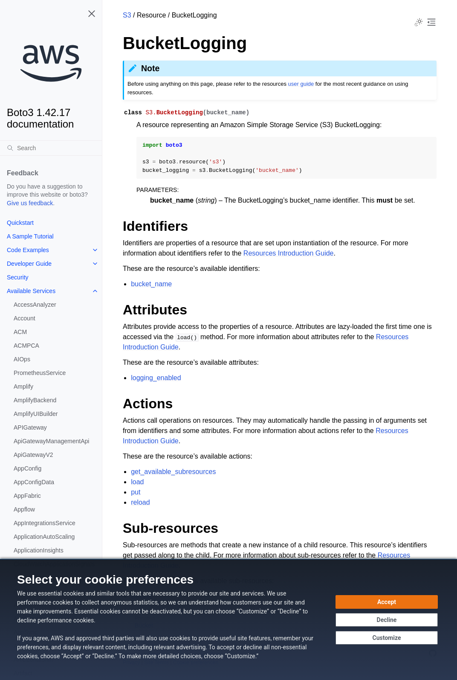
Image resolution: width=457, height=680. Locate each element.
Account (24, 318)
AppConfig (27, 468)
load (137, 481)
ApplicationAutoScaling (44, 536)
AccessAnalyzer (35, 304)
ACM (20, 331)
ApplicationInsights (39, 550)
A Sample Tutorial (30, 236)
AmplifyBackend (35, 400)
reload (140, 502)
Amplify (23, 386)
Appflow (24, 509)
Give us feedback (30, 203)
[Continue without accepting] (387, 620)
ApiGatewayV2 (33, 454)
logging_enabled (156, 377)
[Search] (51, 148)
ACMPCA (26, 345)
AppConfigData (34, 482)
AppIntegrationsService (44, 523)
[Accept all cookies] (387, 602)
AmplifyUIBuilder (36, 413)
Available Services (31, 291)
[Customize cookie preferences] (387, 638)
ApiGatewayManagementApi (51, 441)
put (135, 492)
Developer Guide (29, 263)
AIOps (22, 359)
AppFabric (27, 495)
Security (18, 277)
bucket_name (151, 284)
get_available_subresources (173, 471)
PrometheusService (40, 372)
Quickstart (20, 222)
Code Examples (28, 250)
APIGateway (30, 427)
